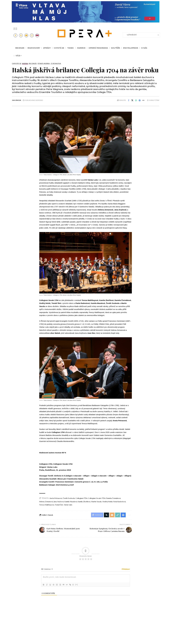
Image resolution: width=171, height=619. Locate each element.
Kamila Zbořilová (84, 502)
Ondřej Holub (107, 502)
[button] (139, 100)
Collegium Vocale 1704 (96, 498)
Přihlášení (125, 569)
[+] (76, 584)
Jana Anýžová (59, 502)
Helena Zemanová (46, 502)
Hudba (25, 63)
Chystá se (16, 63)
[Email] (112, 515)
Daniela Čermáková (113, 498)
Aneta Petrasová (55, 498)
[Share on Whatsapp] (136, 100)
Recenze (33, 63)
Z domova (56, 63)
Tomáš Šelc (59, 505)
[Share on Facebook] (128, 100)
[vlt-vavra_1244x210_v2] (85, 12)
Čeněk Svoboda (69, 498)
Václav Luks (68, 505)
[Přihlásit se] (158, 27)
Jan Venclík (16, 100)
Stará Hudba (44, 63)
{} (73, 584)
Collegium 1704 (81, 498)
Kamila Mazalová (71, 502)
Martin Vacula (96, 502)
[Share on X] (132, 100)
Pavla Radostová (119, 502)
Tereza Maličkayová (46, 505)
